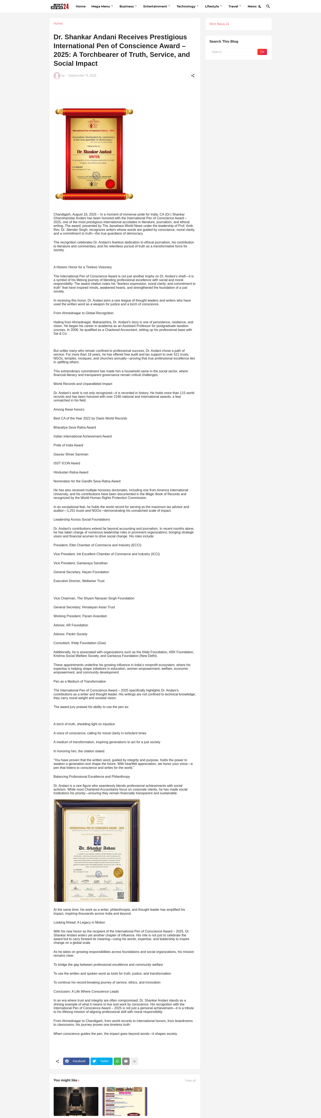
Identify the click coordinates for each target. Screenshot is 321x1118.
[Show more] (134, 1061)
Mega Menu (100, 6)
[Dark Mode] (260, 6)
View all (190, 1080)
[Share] (192, 75)
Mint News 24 (219, 24)
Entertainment (155, 6)
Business (126, 6)
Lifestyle (212, 6)
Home (81, 6)
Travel (233, 6)
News (252, 6)
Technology (186, 6)
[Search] (268, 6)
